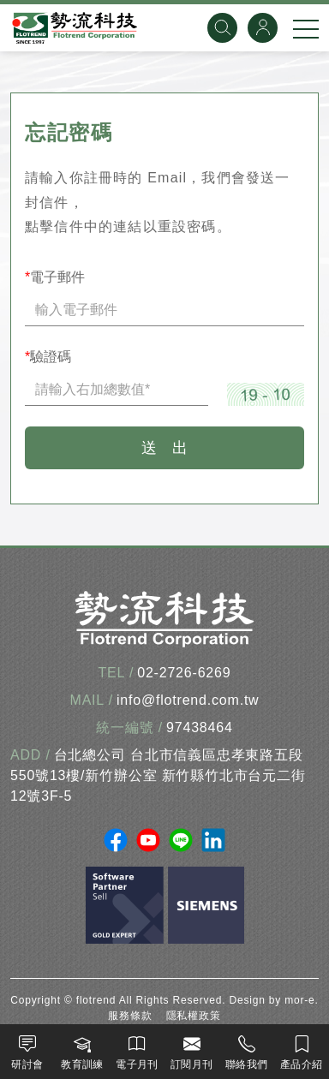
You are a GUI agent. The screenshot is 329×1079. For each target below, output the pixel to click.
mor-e (299, 1000)
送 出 (164, 447)
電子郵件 (55, 277)
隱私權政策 (193, 1016)
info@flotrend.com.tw (188, 700)
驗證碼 (48, 356)
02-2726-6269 (183, 672)
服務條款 (130, 1016)
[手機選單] (306, 28)
